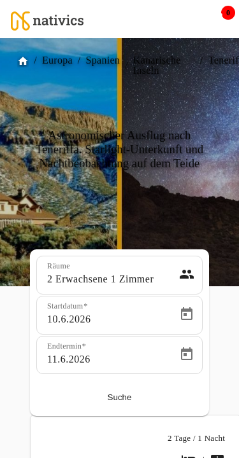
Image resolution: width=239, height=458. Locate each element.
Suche (120, 397)
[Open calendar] (186, 314)
